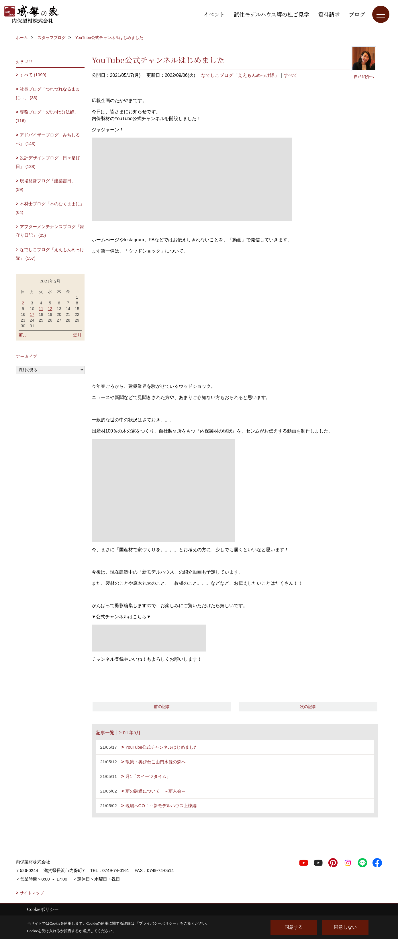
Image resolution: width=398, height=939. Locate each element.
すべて (290, 75)
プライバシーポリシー (157, 923)
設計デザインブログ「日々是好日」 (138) (48, 162)
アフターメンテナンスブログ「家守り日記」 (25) (50, 231)
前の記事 (162, 706)
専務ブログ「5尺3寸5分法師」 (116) (47, 116)
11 (41, 308)
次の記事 (308, 706)
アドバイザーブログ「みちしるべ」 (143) (48, 139)
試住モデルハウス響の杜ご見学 (271, 14)
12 (50, 308)
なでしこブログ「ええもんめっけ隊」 (240, 75)
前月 (23, 334)
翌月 (77, 334)
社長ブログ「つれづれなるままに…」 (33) (48, 93)
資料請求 (329, 14)
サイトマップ (32, 893)
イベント (214, 14)
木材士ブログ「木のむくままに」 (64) (50, 208)
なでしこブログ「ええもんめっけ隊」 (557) (50, 254)
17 (32, 314)
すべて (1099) (33, 74)
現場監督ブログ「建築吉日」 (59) (46, 185)
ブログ (357, 14)
